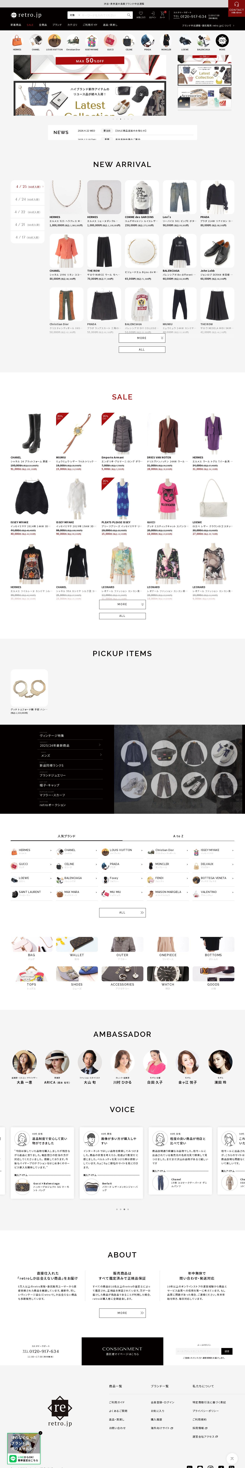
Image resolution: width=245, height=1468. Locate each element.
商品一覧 (115, 1386)
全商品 (43, 24)
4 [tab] (128, 1209)
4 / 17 (27, 237)
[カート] (162, 15)
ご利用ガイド (90, 24)
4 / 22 (28, 212)
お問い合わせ (117, 1428)
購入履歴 (156, 1419)
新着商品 (16, 24)
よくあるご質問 (118, 1411)
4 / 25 (28, 186)
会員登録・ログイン (163, 1402)
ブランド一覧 (160, 1386)
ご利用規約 (200, 1419)
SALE (30, 24)
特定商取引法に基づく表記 (209, 1402)
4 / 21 (27, 224)
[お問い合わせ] (236, 8)
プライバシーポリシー (206, 1411)
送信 (227, 1351)
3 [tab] (124, 1209)
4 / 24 (27, 199)
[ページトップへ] (232, 1458)
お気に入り (157, 1411)
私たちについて (203, 1386)
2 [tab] (120, 1209)
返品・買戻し (110, 24)
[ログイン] (152, 15)
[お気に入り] (140, 15)
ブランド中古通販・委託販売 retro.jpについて (206, 25)
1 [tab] (117, 1209)
